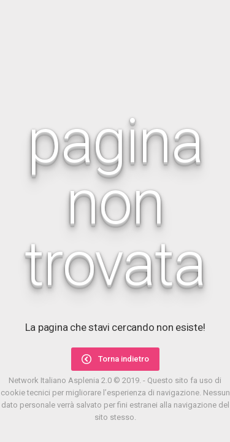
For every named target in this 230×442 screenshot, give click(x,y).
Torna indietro (115, 359)
